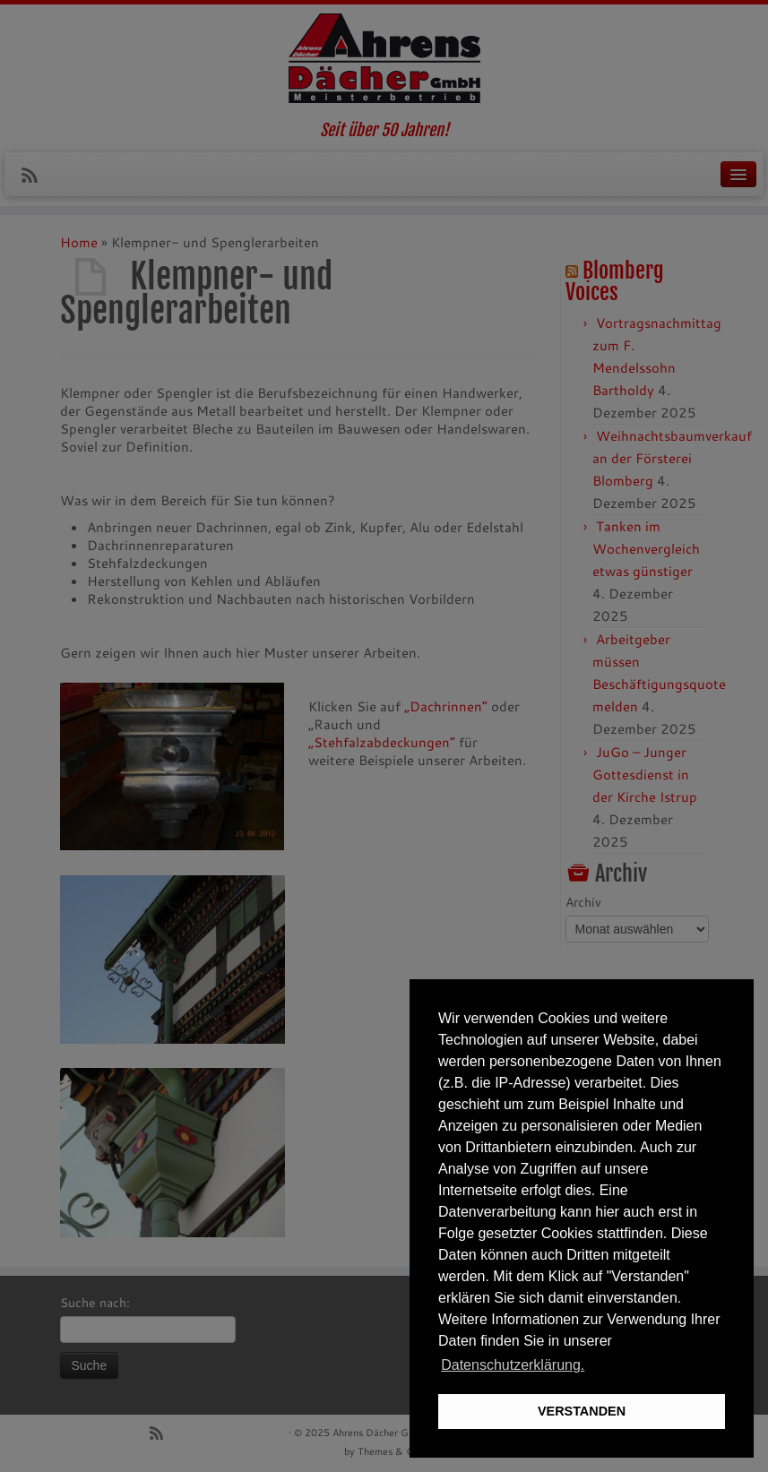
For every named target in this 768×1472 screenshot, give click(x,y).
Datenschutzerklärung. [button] (512, 1365)
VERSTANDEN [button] (582, 1411)
